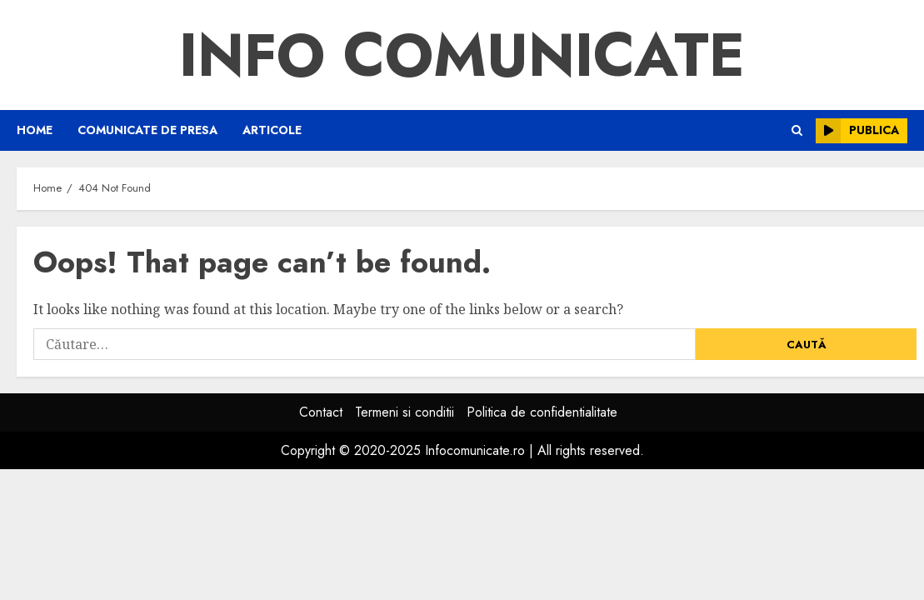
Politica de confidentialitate (542, 412)
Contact (320, 412)
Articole (272, 130)
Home (34, 130)
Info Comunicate (462, 55)
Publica (857, 130)
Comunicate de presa (147, 130)
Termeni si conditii (404, 412)
